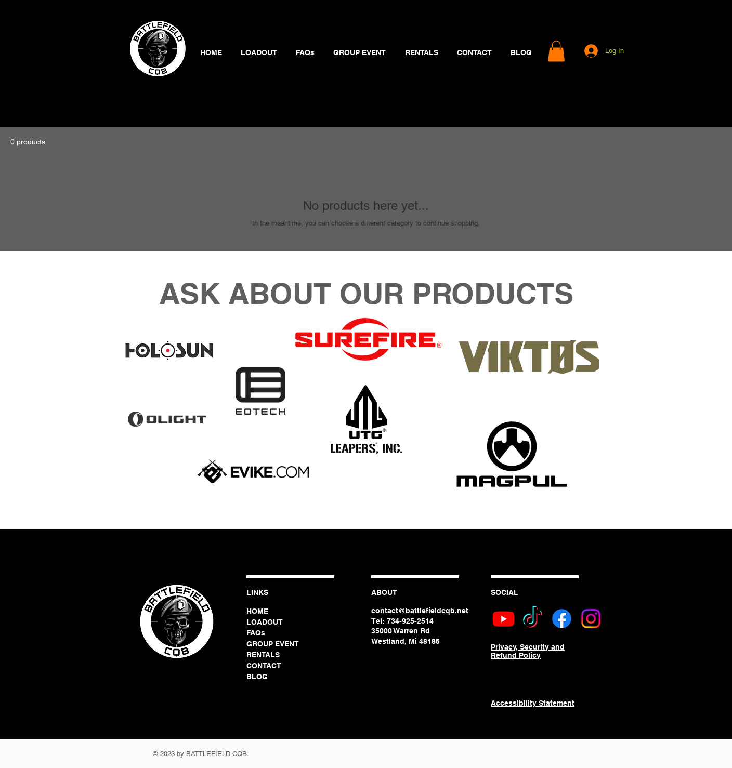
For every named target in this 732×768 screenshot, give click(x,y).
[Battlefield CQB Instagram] (591, 618)
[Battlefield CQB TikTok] (532, 618)
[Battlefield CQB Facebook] (561, 618)
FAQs (255, 633)
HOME (257, 611)
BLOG (257, 676)
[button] (556, 51)
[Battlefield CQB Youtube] (503, 618)
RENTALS (263, 655)
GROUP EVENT (272, 644)
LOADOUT (264, 622)
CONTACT (263, 665)
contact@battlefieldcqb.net (419, 610)
